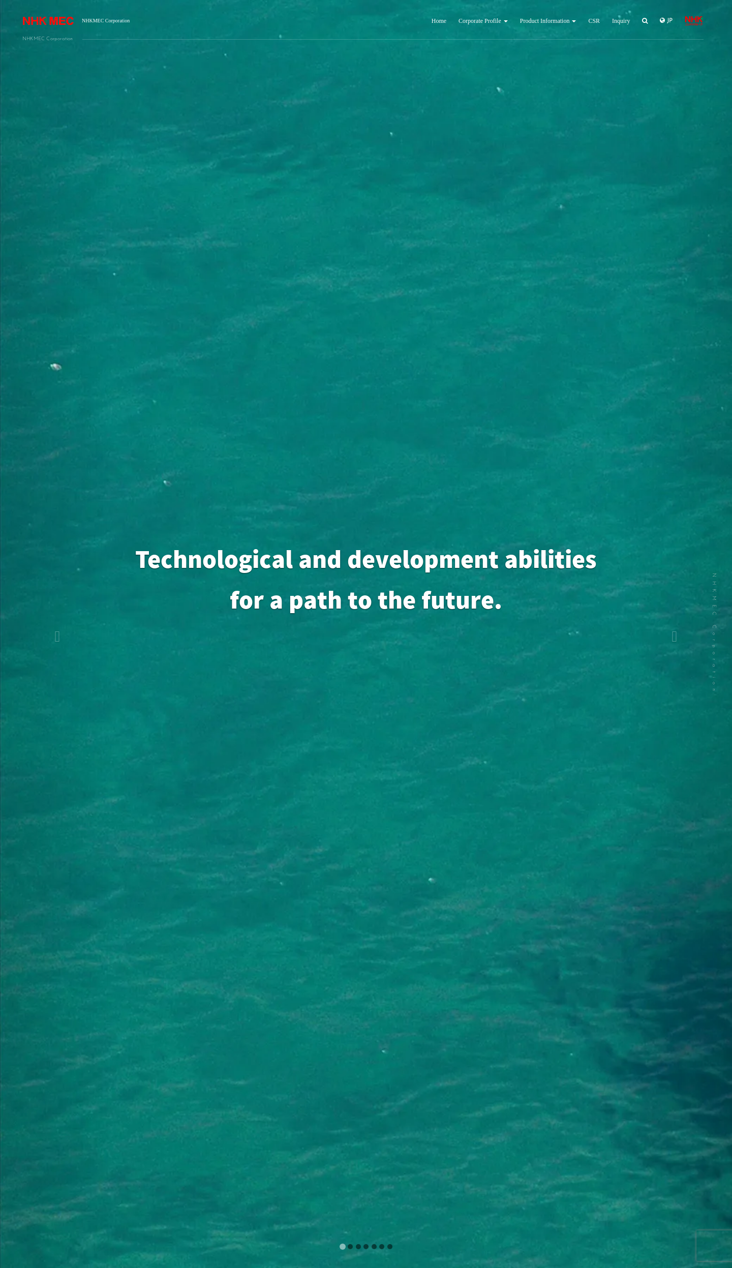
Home (439, 20)
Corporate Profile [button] (483, 20)
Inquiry (621, 20)
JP (666, 20)
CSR (594, 20)
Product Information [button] (548, 20)
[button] (55, 634)
